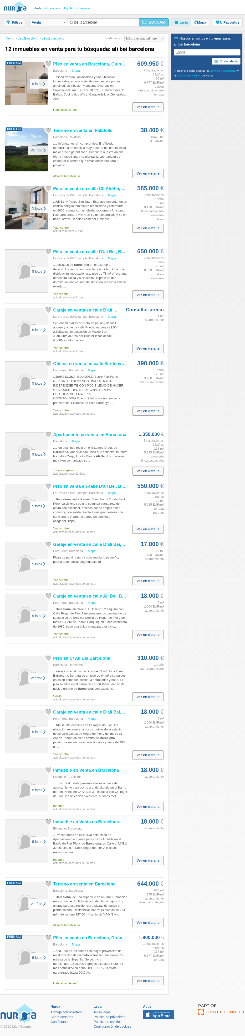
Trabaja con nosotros (66, 1012)
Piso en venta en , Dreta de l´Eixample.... (104, 937)
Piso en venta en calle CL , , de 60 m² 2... (111, 188)
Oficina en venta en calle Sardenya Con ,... (103, 363)
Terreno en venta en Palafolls (82, 130)
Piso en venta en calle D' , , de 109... (105, 486)
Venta (48, 22)
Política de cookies (108, 1022)
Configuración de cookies (112, 1026)
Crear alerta (226, 61)
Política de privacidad (109, 1017)
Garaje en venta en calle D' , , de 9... (105, 712)
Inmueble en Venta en (86, 770)
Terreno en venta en (84, 884)
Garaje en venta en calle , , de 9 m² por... (110, 596)
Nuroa (16, 7)
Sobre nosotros (62, 1017)
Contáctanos (60, 1022)
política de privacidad (189, 75)
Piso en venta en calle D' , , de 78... (104, 251)
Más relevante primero (144, 38)
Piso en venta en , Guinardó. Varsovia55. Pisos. (111, 64)
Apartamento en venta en (89, 434)
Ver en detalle (148, 107)
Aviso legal (102, 1012)
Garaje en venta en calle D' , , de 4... (105, 310)
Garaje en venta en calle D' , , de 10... (106, 544)
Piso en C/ (81, 658)
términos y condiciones (223, 70)
